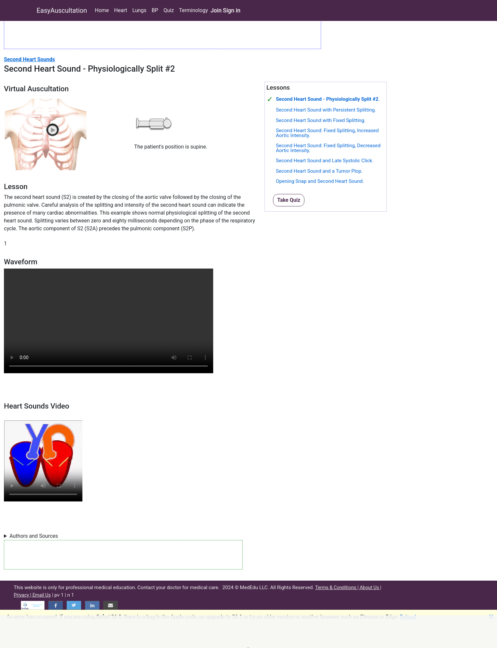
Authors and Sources (33, 536)
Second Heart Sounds (29, 59)
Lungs (139, 10)
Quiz (168, 10)
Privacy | (23, 595)
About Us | (370, 587)
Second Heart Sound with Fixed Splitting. (321, 120)
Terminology (193, 10)
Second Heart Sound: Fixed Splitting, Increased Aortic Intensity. (327, 133)
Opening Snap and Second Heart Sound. (320, 181)
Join (216, 10)
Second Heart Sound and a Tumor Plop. (319, 171)
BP (155, 10)
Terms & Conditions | (337, 587)
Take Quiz (288, 200)
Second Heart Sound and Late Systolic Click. (324, 161)
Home (102, 10)
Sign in (232, 10)
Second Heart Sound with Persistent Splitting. (326, 110)
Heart (120, 10)
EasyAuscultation (62, 10)
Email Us (41, 595)
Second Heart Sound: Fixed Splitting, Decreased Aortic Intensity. (328, 148)
